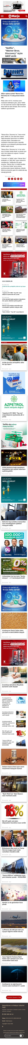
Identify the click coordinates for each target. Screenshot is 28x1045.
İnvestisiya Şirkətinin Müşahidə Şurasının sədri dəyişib (8, 713)
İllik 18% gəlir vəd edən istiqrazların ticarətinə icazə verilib (8, 732)
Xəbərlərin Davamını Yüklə (14, 997)
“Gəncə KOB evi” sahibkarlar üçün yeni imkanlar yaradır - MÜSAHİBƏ (8, 743)
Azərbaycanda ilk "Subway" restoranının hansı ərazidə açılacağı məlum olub (8, 724)
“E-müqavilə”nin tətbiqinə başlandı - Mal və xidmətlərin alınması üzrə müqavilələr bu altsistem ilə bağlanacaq (7, 702)
